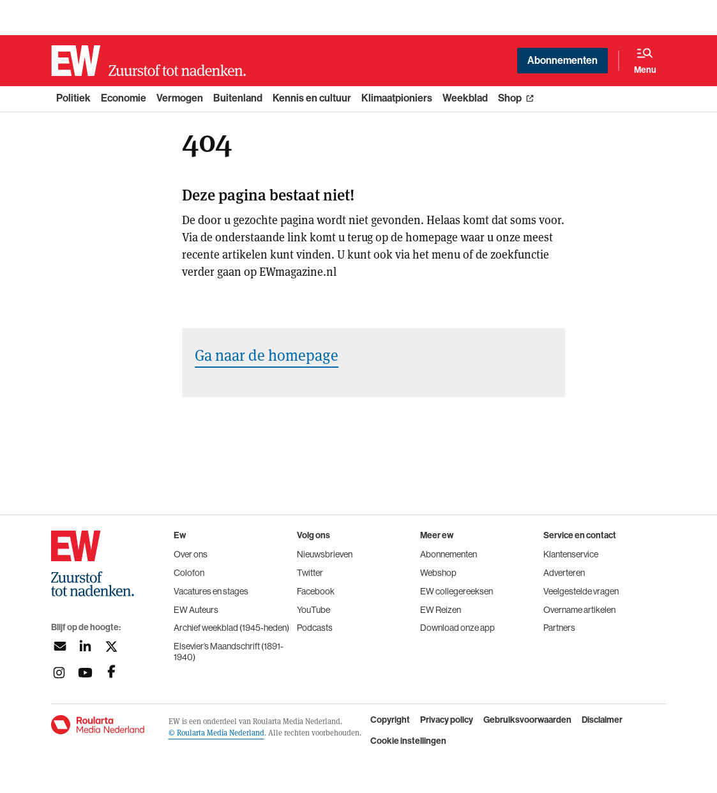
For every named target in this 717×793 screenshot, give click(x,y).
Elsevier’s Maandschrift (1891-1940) (228, 651)
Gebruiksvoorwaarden (527, 720)
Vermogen (179, 98)
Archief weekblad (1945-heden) (231, 628)
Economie (123, 98)
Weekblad (465, 98)
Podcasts (315, 628)
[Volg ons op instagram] (59, 673)
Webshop (438, 573)
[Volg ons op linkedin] (85, 646)
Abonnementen (562, 60)
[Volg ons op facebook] (111, 673)
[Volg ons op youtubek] (85, 673)
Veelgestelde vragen (581, 591)
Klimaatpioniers (396, 98)
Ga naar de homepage (266, 354)
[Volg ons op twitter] (111, 646)
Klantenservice (570, 554)
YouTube (313, 610)
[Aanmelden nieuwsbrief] (59, 646)
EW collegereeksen (456, 591)
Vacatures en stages (211, 591)
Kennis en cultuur (312, 98)
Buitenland (237, 98)
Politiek (73, 98)
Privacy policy (446, 720)
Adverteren (564, 573)
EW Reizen (440, 610)
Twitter (310, 573)
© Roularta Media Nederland (216, 732)
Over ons (191, 554)
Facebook (316, 591)
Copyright (390, 720)
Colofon (189, 573)
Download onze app (457, 628)
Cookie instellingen (408, 741)
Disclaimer (602, 720)
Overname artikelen (579, 610)
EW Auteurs (196, 610)
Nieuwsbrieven (324, 554)
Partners (559, 628)
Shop (510, 98)
